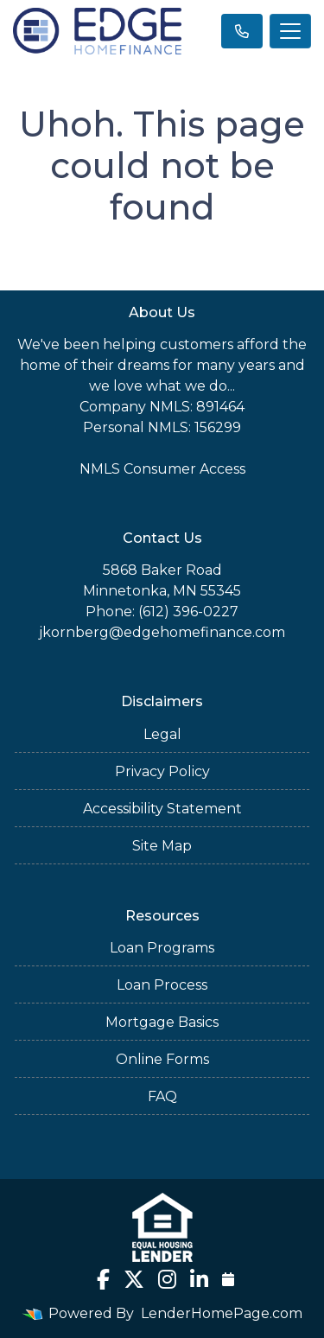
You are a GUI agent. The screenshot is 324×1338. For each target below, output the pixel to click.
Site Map (162, 846)
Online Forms (162, 1059)
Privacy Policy (162, 771)
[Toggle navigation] (290, 31)
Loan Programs (162, 948)
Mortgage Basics (162, 1022)
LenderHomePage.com (221, 1313)
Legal (162, 734)
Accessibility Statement (162, 808)
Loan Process (162, 985)
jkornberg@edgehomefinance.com (162, 632)
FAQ (162, 1096)
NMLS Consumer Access (162, 469)
